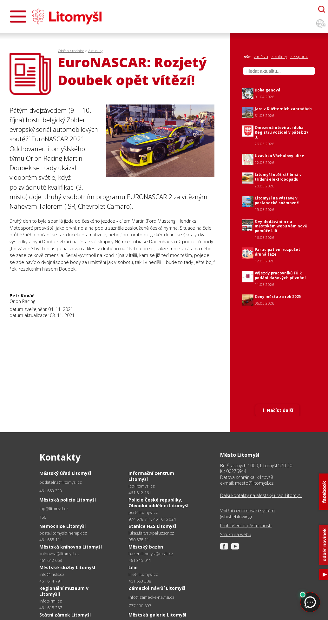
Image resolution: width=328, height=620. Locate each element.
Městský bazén (145, 547)
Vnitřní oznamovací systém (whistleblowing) (247, 513)
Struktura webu (235, 534)
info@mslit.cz (51, 574)
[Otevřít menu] (18, 16)
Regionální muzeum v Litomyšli (64, 591)
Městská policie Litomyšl (67, 500)
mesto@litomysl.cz (254, 483)
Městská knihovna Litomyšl (70, 547)
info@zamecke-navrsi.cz (151, 597)
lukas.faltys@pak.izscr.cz (151, 533)
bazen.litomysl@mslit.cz (150, 553)
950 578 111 (139, 539)
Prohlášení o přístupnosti (246, 526)
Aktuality (95, 50)
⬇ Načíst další (277, 410)
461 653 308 (139, 581)
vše (247, 56)
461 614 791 (50, 581)
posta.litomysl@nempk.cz (63, 533)
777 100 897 (139, 606)
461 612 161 (139, 492)
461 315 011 (139, 560)
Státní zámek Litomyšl (65, 615)
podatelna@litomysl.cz (60, 482)
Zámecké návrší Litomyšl (156, 588)
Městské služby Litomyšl (67, 567)
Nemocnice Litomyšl (62, 526)
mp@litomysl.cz (54, 508)
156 (42, 517)
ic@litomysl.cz (141, 486)
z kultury (279, 56)
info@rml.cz (50, 601)
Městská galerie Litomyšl (157, 615)
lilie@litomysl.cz (143, 574)
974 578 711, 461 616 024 (152, 519)
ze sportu (299, 56)
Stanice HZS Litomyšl (152, 526)
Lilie (133, 567)
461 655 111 (50, 539)
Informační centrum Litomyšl (151, 476)
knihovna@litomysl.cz (59, 553)
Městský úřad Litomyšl (65, 473)
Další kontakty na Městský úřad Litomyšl (261, 495)
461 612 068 (50, 560)
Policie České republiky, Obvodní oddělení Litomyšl (158, 503)
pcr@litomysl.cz (143, 512)
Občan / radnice (71, 50)
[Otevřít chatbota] (321, 9)
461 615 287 (50, 607)
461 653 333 (50, 491)
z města (261, 56)
